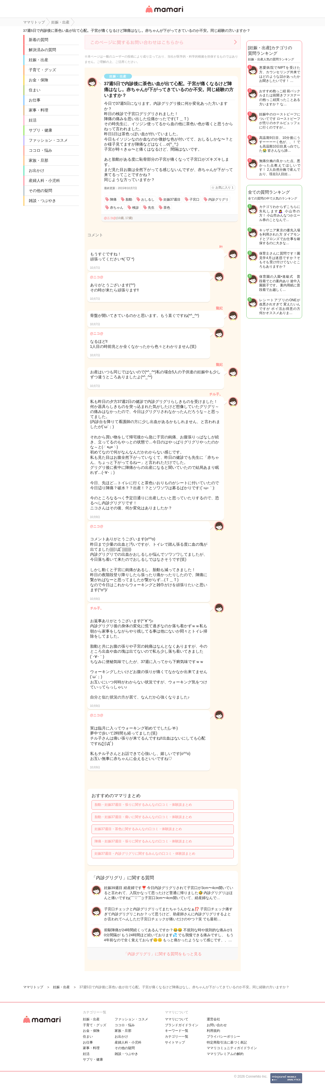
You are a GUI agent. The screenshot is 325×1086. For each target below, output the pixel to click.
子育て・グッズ (42, 70)
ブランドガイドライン (181, 1025)
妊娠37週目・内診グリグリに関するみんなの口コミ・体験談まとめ (145, 854)
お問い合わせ (217, 1025)
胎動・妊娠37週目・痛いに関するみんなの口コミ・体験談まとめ (143, 817)
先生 (151, 208)
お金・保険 (38, 80)
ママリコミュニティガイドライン (232, 1048)
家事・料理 (38, 110)
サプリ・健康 (40, 130)
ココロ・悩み (40, 150)
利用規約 (213, 1031)
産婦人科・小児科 (44, 180)
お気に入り (224, 187)
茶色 (166, 208)
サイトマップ (175, 1042)
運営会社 (213, 1019)
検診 (135, 208)
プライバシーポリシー (223, 1037)
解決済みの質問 (42, 49)
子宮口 (194, 199)
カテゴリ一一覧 (176, 1037)
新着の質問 (38, 39)
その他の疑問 (40, 190)
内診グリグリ (218, 199)
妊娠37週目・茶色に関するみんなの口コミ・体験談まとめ (138, 829)
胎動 (129, 199)
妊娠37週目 (171, 199)
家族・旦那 (38, 160)
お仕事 (34, 100)
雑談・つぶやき (42, 200)
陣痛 (113, 199)
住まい (34, 90)
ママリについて (176, 1019)
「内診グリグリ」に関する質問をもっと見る (163, 954)
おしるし (148, 199)
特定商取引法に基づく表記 (227, 1042)
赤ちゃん (116, 208)
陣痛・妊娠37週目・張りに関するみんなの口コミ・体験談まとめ (143, 841)
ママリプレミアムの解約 (225, 1054)
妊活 (33, 120)
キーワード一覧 (176, 1031)
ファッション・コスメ (48, 140)
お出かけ (36, 170)
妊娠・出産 (38, 60)
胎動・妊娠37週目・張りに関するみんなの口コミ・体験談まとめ (143, 805)
